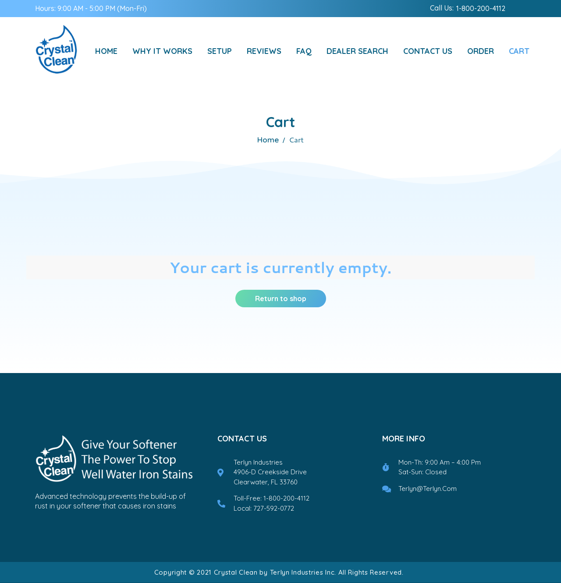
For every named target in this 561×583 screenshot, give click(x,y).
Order (480, 51)
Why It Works (162, 51)
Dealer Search (357, 51)
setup (219, 51)
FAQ (304, 51)
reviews (264, 51)
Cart (519, 51)
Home (106, 51)
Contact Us (427, 51)
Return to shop (280, 298)
